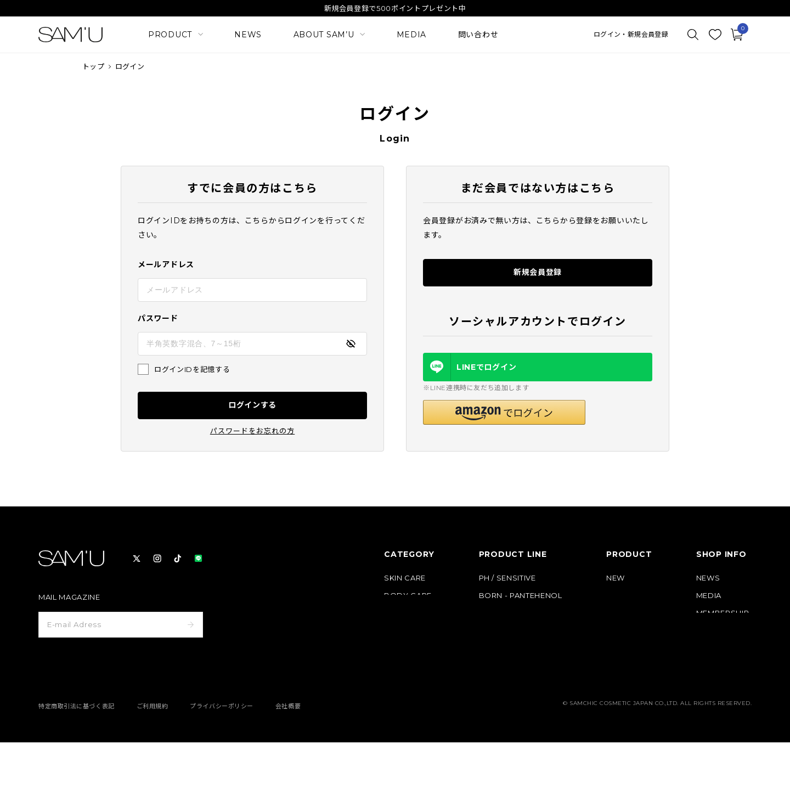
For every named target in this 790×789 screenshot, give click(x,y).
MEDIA (412, 35)
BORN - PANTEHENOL (520, 595)
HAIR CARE (405, 630)
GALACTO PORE (510, 613)
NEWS (248, 35)
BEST (616, 595)
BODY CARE (408, 595)
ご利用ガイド (718, 648)
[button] (504, 412)
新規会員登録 (538, 272)
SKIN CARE (405, 578)
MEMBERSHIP (722, 613)
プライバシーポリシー (221, 753)
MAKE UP (402, 613)
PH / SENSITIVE (507, 578)
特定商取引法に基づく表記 (76, 753)
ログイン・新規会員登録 (631, 34)
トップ (93, 66)
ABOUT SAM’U (724, 630)
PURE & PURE (505, 630)
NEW (615, 578)
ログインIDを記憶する (192, 369)
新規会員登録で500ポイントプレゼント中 (395, 8)
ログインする (252, 405)
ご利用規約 (152, 753)
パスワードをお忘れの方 (252, 431)
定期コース (624, 613)
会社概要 (288, 753)
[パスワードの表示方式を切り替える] (350, 344)
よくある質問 (718, 665)
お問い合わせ (718, 683)
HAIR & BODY (505, 648)
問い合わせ (478, 35)
